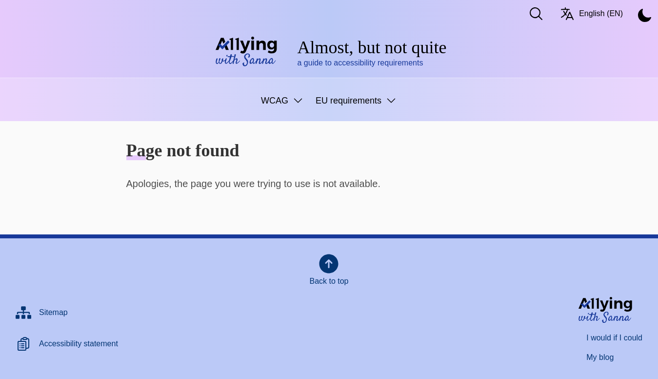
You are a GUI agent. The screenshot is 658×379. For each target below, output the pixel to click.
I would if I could (614, 338)
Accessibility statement (78, 343)
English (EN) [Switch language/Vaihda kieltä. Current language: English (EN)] (591, 13)
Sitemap (53, 312)
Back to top (328, 268)
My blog (600, 357)
